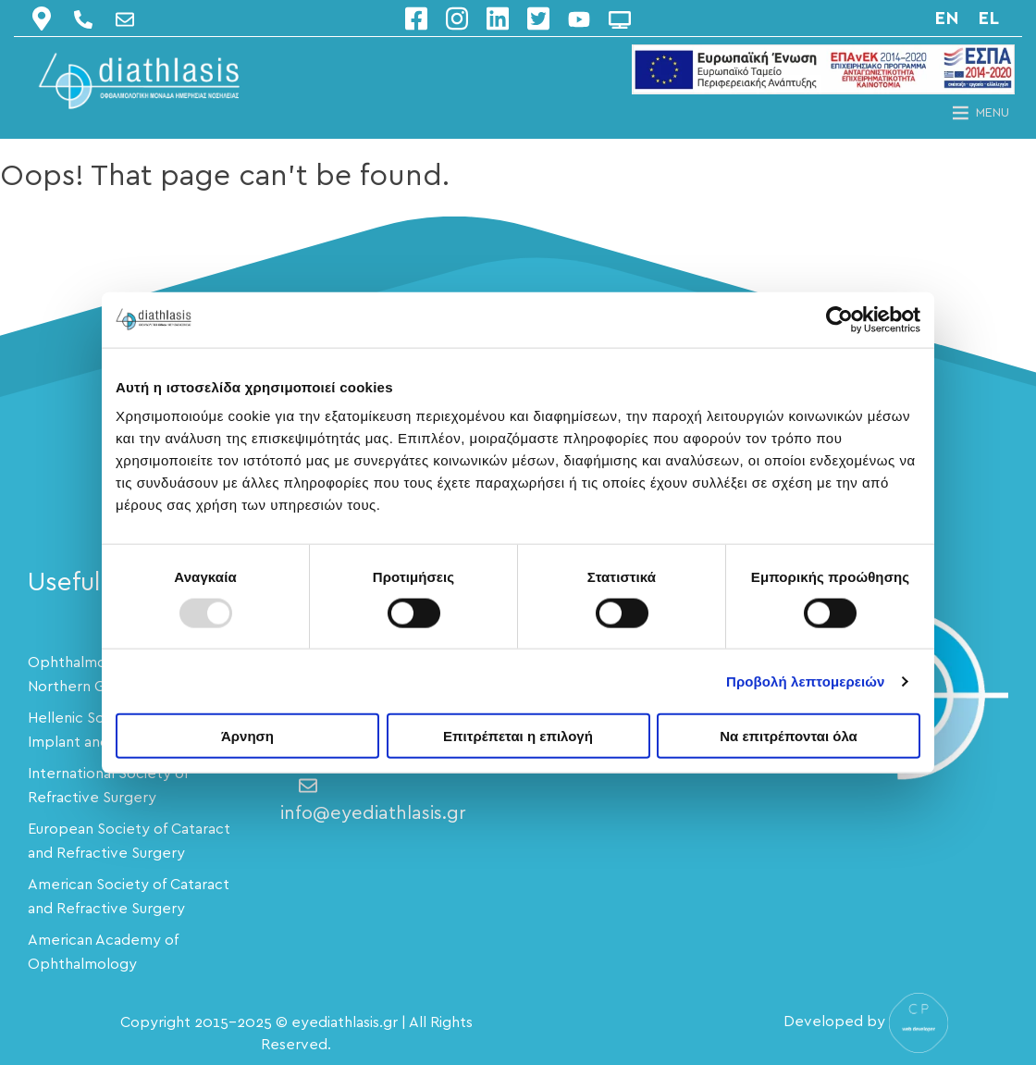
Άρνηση (247, 736)
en (946, 18)
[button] (992, 112)
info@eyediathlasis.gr (373, 800)
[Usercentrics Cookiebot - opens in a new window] (839, 319)
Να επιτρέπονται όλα (788, 736)
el (988, 18)
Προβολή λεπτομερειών (805, 680)
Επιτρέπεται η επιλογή (518, 736)
